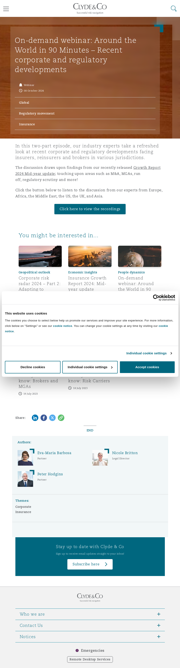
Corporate (23, 507)
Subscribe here (86, 564)
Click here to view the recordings (90, 209)
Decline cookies (33, 367)
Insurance (23, 512)
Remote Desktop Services (90, 659)
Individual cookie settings (146, 353)
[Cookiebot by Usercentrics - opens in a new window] (156, 297)
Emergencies (92, 650)
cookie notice (62, 326)
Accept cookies (147, 367)
